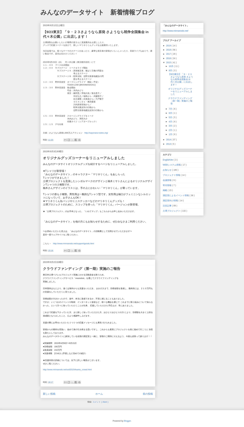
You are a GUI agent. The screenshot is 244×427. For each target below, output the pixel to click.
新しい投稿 (49, 393)
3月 (171, 126)
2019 (169, 45)
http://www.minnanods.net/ (175, 31)
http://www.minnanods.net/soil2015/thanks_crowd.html (67, 369)
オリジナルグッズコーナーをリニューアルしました (84, 158)
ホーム (99, 393)
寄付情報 (167, 185)
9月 (171, 70)
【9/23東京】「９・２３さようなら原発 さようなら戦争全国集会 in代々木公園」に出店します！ (180, 79)
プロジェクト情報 (172, 175)
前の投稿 (148, 393)
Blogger (127, 421)
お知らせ (167, 170)
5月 (171, 117)
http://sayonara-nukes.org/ (96, 133)
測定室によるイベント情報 (176, 195)
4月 (171, 121)
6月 (171, 113)
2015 (169, 62)
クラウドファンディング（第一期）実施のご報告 (81, 269)
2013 (169, 144)
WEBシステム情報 (172, 165)
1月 (171, 134)
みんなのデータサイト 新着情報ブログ (97, 12)
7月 (171, 109)
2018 (169, 49)
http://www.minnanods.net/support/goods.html (73, 243)
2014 (169, 139)
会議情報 (167, 180)
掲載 (165, 190)
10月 (171, 66)
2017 (169, 54)
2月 (171, 130)
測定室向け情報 (171, 200)
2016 (169, 58)
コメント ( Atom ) (100, 402)
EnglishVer (168, 160)
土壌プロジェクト (172, 211)
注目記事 (167, 205)
